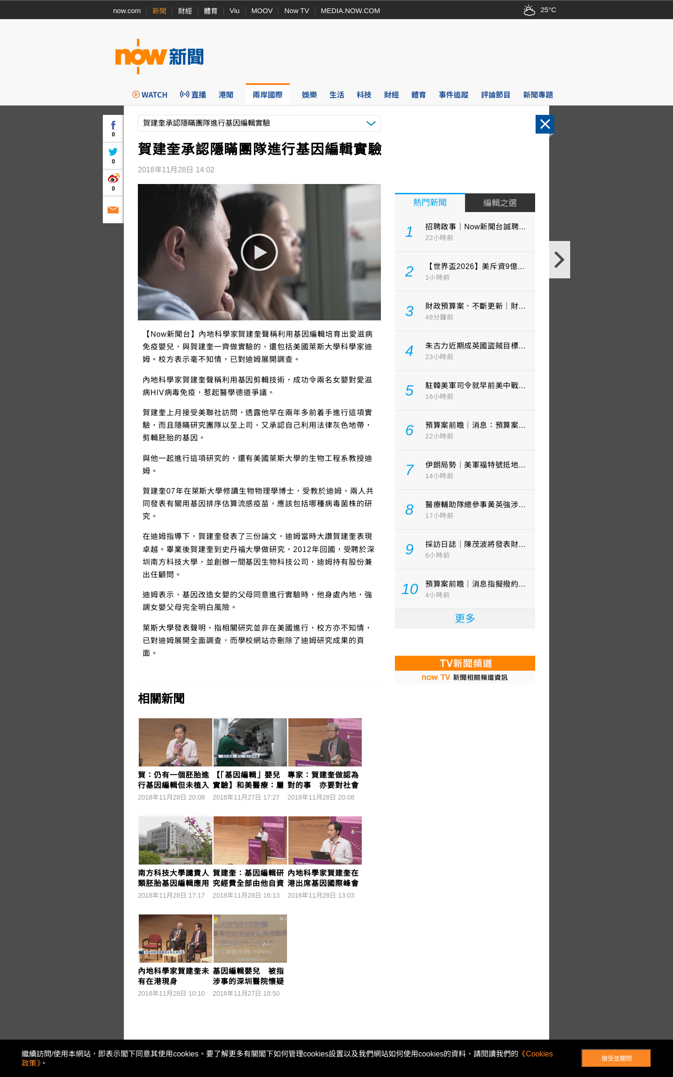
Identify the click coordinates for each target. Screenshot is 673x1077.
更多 (465, 618)
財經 (185, 11)
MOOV (262, 10)
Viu (234, 10)
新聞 (159, 11)
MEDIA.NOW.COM (350, 10)
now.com (127, 10)
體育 (211, 11)
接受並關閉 (616, 1058)
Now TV (296, 10)
